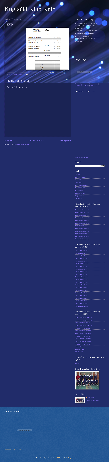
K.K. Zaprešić (79, 190)
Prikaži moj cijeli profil (92, 400)
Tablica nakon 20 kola (81, 256)
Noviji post (8, 140)
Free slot (86, 85)
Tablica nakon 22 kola (81, 250)
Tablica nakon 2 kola (81, 303)
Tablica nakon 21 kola (81, 253)
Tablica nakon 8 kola (81, 287)
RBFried (59, 458)
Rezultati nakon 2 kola (82, 236)
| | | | (87, 83)
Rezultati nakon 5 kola (82, 228)
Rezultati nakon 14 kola (82, 210)
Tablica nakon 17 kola (81, 264)
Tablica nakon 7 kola (81, 290)
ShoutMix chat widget (81, 157)
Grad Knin (78, 180)
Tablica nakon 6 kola (81, 293)
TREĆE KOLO (79, 346)
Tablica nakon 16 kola (81, 266)
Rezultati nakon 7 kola (82, 223)
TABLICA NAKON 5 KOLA (83, 341)
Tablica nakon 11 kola (81, 279)
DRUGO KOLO (79, 349)
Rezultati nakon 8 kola (82, 220)
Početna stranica (37, 140)
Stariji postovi (65, 140)
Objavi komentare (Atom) (21, 144)
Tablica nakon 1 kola (81, 306)
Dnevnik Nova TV (80, 177)
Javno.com (78, 182)
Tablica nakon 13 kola (81, 274)
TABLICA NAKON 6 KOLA (83, 339)
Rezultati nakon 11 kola (82, 218)
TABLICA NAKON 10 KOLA (83, 325)
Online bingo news (80, 84)
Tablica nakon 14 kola (81, 271)
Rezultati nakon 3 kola (82, 233)
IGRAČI (77, 363)
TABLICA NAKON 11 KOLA (83, 323)
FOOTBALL (79, 85)
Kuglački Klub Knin (30, 9)
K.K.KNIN (91, 397)
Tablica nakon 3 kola (81, 301)
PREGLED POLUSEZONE (83, 333)
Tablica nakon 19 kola (81, 258)
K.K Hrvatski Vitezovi (81, 185)
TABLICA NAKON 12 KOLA (83, 320)
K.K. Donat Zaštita (80, 188)
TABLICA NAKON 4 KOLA (83, 344)
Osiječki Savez (79, 196)
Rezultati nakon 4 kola (82, 231)
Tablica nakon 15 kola (81, 269)
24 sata (77, 174)
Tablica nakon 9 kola (81, 285)
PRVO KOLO (79, 352)
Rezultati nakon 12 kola (82, 215)
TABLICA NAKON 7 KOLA (83, 336)
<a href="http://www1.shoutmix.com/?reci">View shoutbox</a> (86, 124)
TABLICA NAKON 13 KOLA (83, 317)
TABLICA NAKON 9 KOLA (83, 328)
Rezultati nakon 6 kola (82, 226)
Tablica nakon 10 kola (81, 282)
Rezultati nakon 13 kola (82, 212)
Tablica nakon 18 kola (81, 261)
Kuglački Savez (80, 193)
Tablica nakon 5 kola (81, 295)
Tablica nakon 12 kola (81, 277)
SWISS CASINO (95, 85)
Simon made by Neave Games (13, 450)
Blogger (70, 458)
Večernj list (78, 198)
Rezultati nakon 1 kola (82, 239)
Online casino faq (92, 84)
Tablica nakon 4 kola (81, 298)
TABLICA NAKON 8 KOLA (83, 331)
